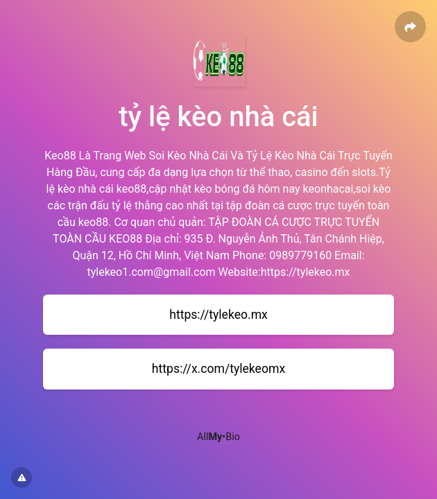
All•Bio (218, 437)
